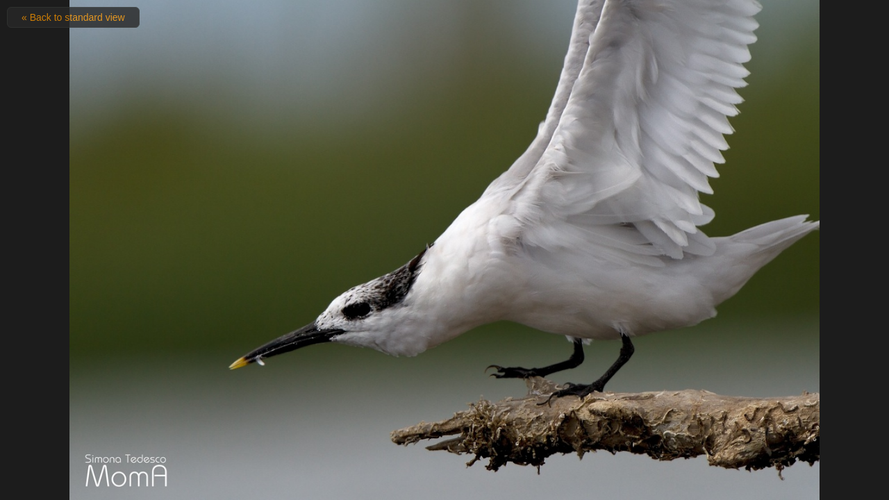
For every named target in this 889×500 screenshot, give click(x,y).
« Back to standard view (73, 17)
